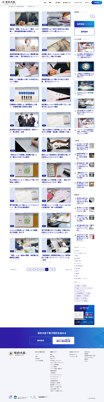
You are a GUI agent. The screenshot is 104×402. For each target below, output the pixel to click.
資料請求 (84, 32)
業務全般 (77, 258)
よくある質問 (39, 360)
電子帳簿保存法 (78, 265)
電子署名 (86, 295)
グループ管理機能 (54, 364)
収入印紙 (84, 298)
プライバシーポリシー (89, 357)
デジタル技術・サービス (80, 253)
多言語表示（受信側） (55, 383)
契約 (76, 276)
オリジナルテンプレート (56, 374)
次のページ (69, 269)
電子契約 (77, 268)
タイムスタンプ (79, 290)
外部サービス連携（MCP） (56, 391)
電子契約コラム (67, 2)
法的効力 (85, 300)
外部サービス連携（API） (56, 387)
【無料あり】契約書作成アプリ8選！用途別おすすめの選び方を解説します (85, 75)
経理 (76, 255)
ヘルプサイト (78, 2)
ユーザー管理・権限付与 (56, 368)
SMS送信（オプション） (56, 360)
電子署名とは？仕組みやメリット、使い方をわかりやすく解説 (82, 209)
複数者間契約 (53, 370)
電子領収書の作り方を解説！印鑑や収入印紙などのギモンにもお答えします (85, 112)
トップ (37, 354)
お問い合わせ (87, 351)
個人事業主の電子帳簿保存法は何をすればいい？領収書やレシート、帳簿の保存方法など (85, 56)
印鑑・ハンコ (79, 288)
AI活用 (76, 250)
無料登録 (97, 2)
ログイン (87, 2)
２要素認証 (53, 372)
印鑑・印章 (77, 260)
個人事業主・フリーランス (81, 278)
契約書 (76, 273)
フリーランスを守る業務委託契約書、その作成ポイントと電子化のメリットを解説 (85, 131)
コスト (77, 300)
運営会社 (86, 359)
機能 (50, 2)
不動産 (77, 285)
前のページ (13, 269)
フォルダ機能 (53, 366)
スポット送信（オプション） (57, 362)
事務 (84, 285)
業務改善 (78, 295)
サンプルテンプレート (55, 376)
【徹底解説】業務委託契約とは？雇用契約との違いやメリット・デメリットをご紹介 (56, 257)
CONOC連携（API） (55, 389)
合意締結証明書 (54, 380)
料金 (45, 2)
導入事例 (58, 2)
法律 (76, 271)
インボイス (77, 263)
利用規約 (86, 353)
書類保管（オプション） (56, 385)
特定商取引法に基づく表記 (89, 355)
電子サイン (53, 358)
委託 (77, 298)
